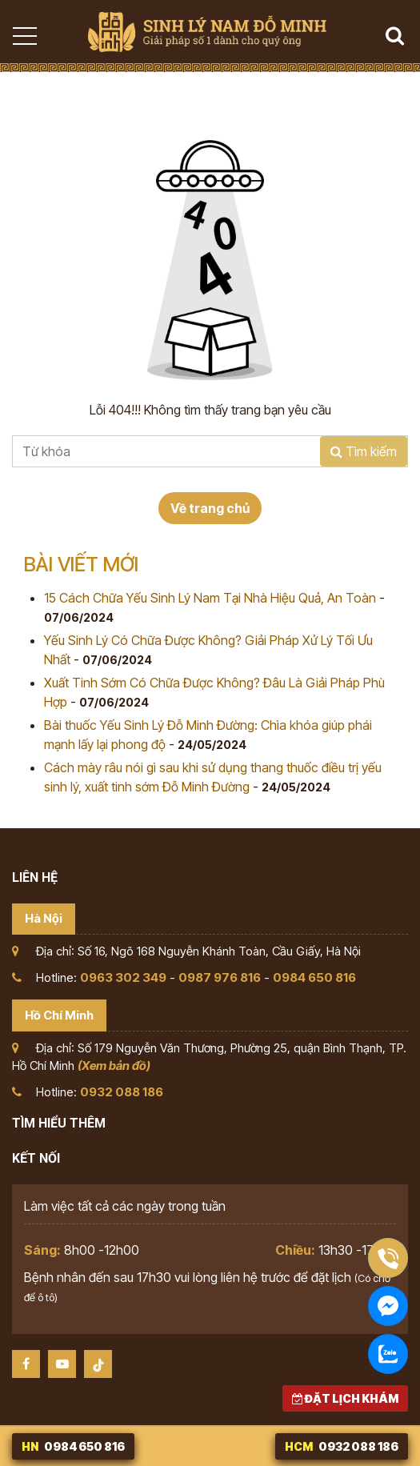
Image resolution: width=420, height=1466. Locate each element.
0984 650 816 (314, 977)
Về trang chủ (210, 508)
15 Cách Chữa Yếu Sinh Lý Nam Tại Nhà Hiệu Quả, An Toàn (210, 598)
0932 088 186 (121, 1092)
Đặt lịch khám (345, 1398)
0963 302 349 (123, 977)
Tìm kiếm (363, 451)
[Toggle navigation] (24, 36)
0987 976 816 (219, 977)
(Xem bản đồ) (114, 1065)
